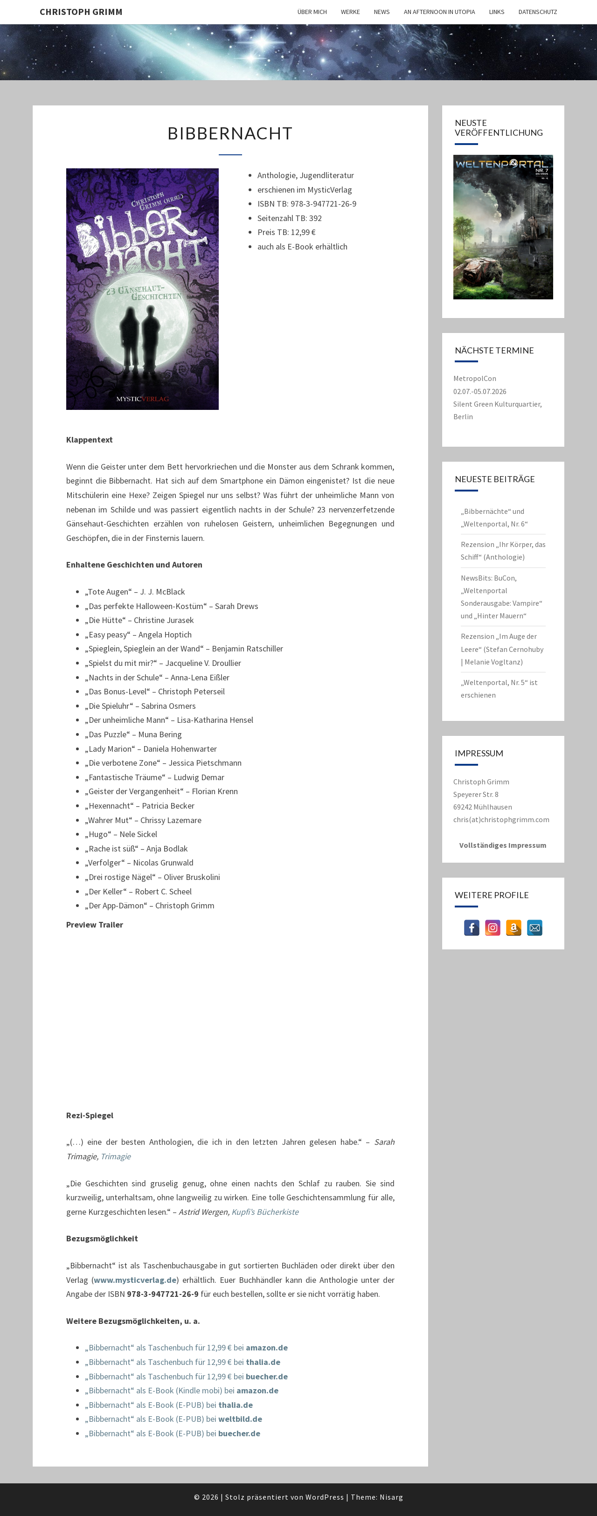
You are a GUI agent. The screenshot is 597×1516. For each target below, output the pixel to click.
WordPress (324, 1497)
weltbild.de (240, 1418)
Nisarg (391, 1497)
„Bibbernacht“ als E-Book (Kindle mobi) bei (160, 1390)
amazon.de (267, 1347)
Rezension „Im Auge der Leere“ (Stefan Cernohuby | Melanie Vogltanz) (502, 648)
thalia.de (263, 1362)
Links (497, 11)
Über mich (312, 11)
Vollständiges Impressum (503, 845)
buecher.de (267, 1376)
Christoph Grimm (81, 11)
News (382, 11)
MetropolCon (474, 378)
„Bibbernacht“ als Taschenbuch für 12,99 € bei (165, 1347)
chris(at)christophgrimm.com (501, 819)
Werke (350, 11)
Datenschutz (538, 11)
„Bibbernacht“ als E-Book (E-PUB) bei (151, 1404)
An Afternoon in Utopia (439, 11)
